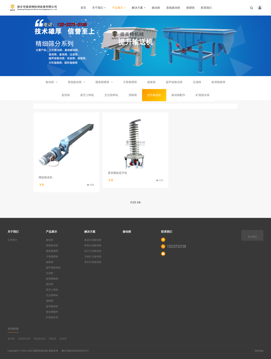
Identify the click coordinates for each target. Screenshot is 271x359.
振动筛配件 (178, 95)
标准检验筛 (218, 82)
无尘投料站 (111, 95)
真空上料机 (87, 95)
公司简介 (12, 239)
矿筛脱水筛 (202, 95)
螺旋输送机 (46, 177)
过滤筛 (197, 82)
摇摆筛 (190, 7)
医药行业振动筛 (92, 245)
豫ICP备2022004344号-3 (75, 350)
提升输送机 (154, 95)
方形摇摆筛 (130, 82)
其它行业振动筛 (92, 262)
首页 (83, 7)
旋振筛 (151, 82)
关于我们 (99, 7)
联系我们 (206, 7)
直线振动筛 (173, 7)
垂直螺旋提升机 (117, 172)
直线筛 (63, 338)
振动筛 (156, 7)
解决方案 (139, 7)
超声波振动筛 (174, 82)
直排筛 (66, 95)
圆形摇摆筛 (104, 82)
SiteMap (259, 350)
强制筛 (133, 95)
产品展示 (119, 7)
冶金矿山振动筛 (92, 256)
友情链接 (13, 328)
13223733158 (176, 246)
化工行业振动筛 (92, 251)
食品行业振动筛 (92, 239)
